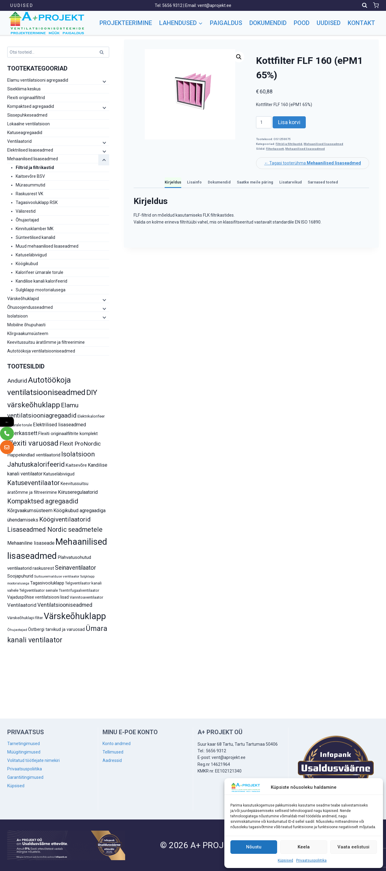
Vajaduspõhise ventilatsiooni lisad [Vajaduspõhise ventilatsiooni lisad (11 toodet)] (38, 597)
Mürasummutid (30, 185)
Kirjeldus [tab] (173, 182)
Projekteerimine (126, 23)
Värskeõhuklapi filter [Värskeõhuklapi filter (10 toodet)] (25, 618)
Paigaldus (226, 23)
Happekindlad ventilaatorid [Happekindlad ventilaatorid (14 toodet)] (33, 455)
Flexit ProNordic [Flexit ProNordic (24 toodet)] (80, 443)
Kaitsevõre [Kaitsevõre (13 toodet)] (76, 465)
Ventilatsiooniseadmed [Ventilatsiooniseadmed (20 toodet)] (64, 605)
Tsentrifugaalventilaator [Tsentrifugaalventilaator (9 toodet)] (79, 590)
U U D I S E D (21, 5)
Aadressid (112, 760)
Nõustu (253, 847)
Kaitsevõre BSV (30, 176)
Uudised (328, 23)
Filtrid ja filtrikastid (289, 144)
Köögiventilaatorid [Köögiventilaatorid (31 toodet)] (65, 519)
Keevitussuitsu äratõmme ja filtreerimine (46, 342)
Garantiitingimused (25, 777)
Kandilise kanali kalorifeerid (41, 281)
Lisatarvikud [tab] (290, 182)
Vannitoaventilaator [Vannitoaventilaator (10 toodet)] (86, 597)
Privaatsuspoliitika (311, 860)
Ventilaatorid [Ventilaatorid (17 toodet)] (21, 605)
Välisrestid (26, 211)
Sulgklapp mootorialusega (40, 289)
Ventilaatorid (19, 141)
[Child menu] (103, 81)
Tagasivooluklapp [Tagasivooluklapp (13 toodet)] (47, 583)
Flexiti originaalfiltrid (26, 97)
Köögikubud (27, 263)
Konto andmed (117, 743)
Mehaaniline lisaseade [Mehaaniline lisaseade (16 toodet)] (31, 543)
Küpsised (285, 860)
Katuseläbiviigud (31, 254)
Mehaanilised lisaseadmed (323, 144)
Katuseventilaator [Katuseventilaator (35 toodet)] (33, 483)
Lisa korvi (289, 122)
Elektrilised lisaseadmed (30, 150)
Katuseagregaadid (24, 132)
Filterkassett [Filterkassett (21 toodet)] (22, 433)
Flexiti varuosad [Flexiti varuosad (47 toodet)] (33, 443)
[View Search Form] (364, 5)
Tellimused (113, 752)
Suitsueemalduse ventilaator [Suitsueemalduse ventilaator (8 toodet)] (56, 576)
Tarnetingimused (23, 743)
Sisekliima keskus (24, 88)
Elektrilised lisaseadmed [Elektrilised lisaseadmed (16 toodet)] (59, 425)
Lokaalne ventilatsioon (28, 123)
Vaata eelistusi (353, 847)
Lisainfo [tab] (194, 182)
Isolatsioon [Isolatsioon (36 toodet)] (78, 454)
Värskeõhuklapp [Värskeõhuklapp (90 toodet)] (75, 616)
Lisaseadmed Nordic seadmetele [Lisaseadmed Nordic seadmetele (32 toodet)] (55, 529)
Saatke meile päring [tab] (255, 182)
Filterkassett (275, 148)
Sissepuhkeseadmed (27, 115)
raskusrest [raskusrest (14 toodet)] (43, 568)
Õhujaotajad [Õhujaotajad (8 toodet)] (17, 630)
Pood (301, 23)
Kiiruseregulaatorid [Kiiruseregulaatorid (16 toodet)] (78, 492)
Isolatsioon (17, 316)
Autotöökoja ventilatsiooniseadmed (41, 351)
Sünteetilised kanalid (35, 237)
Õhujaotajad (27, 220)
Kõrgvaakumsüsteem (27, 333)
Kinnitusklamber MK (34, 228)
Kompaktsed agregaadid (30, 106)
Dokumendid (267, 23)
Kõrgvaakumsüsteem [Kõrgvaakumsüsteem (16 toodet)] (29, 510)
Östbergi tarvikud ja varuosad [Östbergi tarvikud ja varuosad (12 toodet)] (56, 629)
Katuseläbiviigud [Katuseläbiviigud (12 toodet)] (58, 474)
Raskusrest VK (29, 193)
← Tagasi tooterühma (312, 163)
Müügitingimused (23, 752)
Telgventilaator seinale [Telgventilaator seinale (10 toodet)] (38, 590)
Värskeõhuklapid (23, 298)
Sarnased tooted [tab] (323, 182)
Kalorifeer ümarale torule (39, 272)
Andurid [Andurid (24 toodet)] (17, 380)
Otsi (102, 53)
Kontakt (361, 23)
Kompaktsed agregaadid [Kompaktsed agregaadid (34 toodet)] (42, 501)
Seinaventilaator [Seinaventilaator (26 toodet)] (75, 567)
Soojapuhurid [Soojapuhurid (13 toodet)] (20, 576)
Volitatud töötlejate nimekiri (33, 760)
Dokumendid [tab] (219, 182)
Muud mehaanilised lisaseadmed (47, 246)
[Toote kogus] (263, 122)
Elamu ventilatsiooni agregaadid (37, 80)
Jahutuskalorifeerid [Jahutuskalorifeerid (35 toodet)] (36, 464)
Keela (304, 847)
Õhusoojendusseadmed (30, 307)
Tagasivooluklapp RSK (37, 202)
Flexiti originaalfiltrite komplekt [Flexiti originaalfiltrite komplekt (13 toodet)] (68, 433)
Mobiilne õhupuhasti (26, 324)
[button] (238, 57)
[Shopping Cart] (376, 5)
